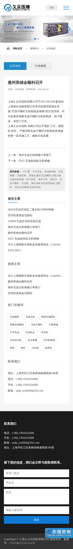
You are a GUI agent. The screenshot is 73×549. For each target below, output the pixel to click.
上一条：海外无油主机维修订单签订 (29, 155)
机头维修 (32, 340)
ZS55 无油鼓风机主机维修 (23, 238)
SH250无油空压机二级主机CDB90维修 (31, 209)
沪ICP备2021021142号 (22, 543)
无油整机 (14, 316)
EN (52, 7)
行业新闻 (40, 65)
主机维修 (53, 324)
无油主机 (21, 175)
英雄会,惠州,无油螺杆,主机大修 (45, 175)
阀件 (23, 348)
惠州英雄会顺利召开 (20, 232)
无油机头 (30, 332)
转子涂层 (31, 179)
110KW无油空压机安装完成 (24, 221)
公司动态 (15, 65)
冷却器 (35, 348)
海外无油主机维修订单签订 (24, 227)
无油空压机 (16, 340)
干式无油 (37, 171)
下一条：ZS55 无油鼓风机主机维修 (29, 160)
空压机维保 (49, 340)
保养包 (48, 348)
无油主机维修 (17, 179)
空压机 (25, 183)
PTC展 (26, 171)
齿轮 (12, 348)
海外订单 (42, 179)
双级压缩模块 (17, 324)
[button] (35, 39)
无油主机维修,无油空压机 (28, 187)
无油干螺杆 (37, 324)
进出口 (53, 179)
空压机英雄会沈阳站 (20, 215)
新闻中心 (34, 48)
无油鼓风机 (50, 171)
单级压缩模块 (48, 316)
